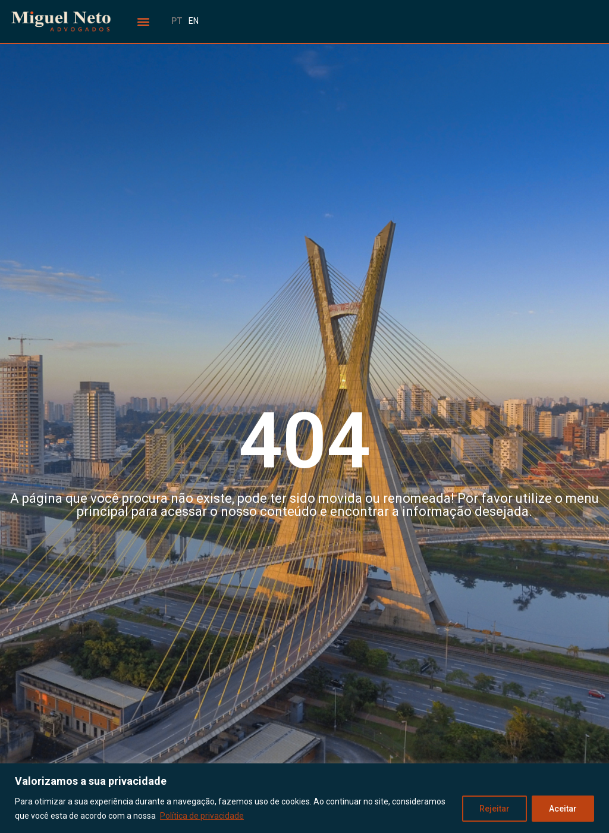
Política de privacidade (202, 816)
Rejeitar (494, 808)
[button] (143, 22)
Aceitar (563, 808)
